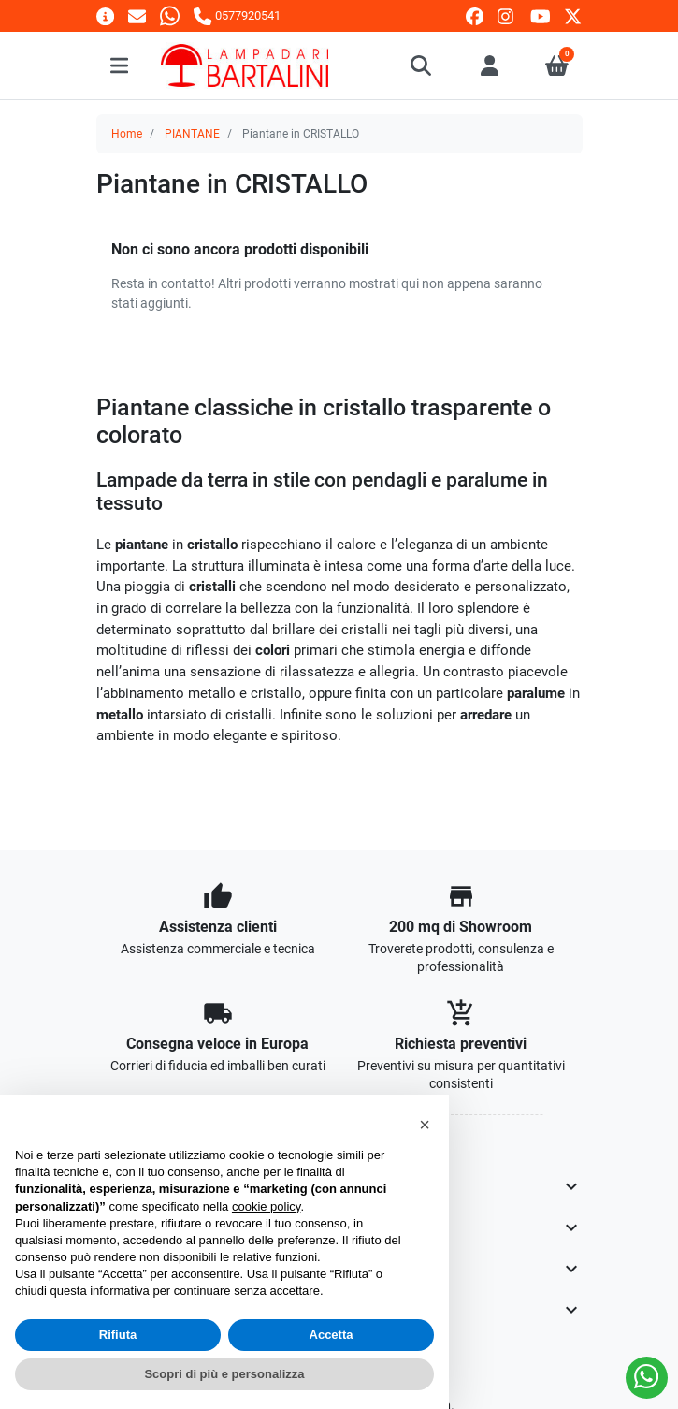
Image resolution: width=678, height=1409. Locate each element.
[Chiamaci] (237, 15)
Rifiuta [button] (118, 1335)
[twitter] (573, 16)
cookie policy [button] (266, 1206)
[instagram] (506, 16)
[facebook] (474, 16)
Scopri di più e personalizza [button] (224, 1374)
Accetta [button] (331, 1335)
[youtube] (540, 16)
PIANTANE (192, 133)
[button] (422, 65)
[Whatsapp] (170, 15)
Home (126, 133)
